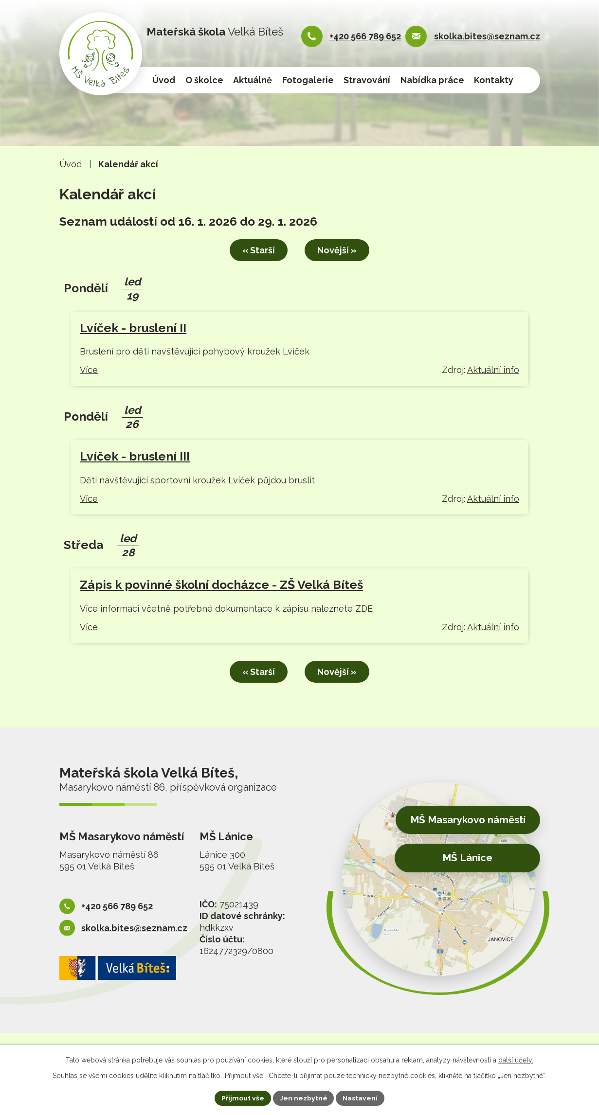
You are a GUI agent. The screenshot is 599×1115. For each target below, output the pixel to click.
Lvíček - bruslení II (133, 327)
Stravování (367, 80)
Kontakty (493, 80)
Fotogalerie (308, 80)
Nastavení (360, 1097)
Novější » (339, 250)
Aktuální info (493, 369)
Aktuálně (252, 80)
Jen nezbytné (303, 1097)
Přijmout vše (242, 1097)
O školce (204, 80)
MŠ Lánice (465, 856)
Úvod (163, 80)
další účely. (515, 1059)
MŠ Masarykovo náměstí (464, 819)
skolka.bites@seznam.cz (487, 36)
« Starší (256, 250)
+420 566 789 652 (365, 36)
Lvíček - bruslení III (135, 456)
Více (89, 369)
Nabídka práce (432, 80)
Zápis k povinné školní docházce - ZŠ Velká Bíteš (221, 584)
